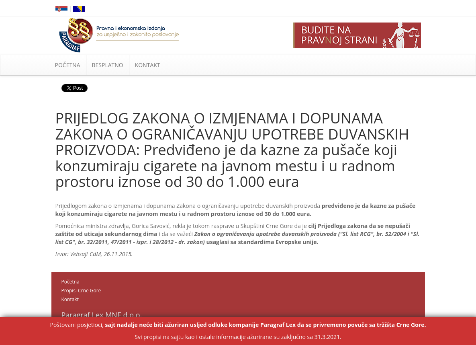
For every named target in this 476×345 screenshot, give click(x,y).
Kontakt (70, 299)
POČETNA (67, 65)
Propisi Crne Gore (81, 290)
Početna (70, 281)
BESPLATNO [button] (107, 65)
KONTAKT (147, 65)
